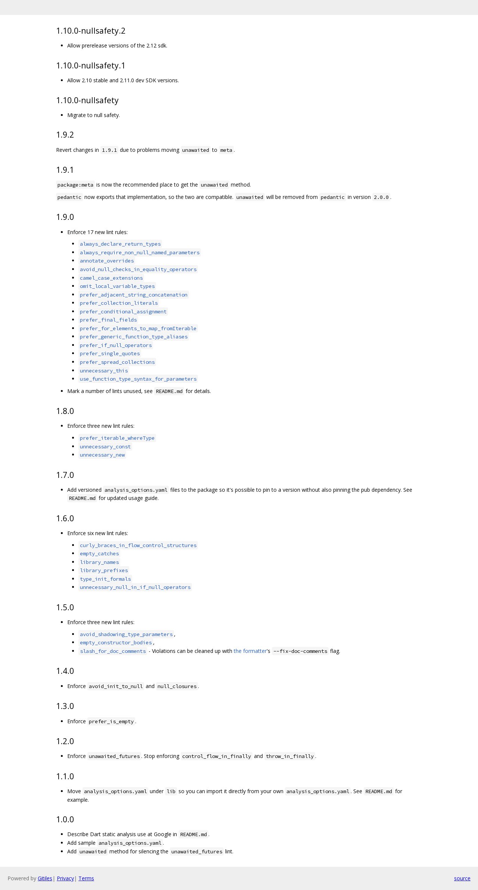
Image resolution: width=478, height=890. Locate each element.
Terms (86, 878)
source (462, 878)
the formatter (250, 650)
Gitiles (45, 878)
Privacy (65, 878)
